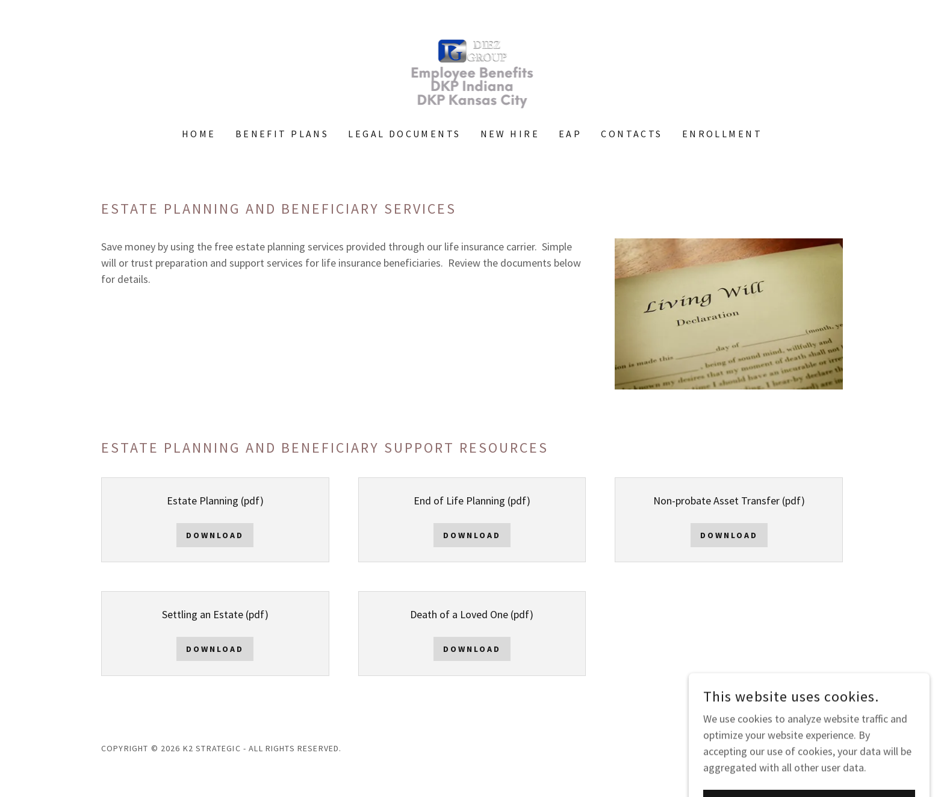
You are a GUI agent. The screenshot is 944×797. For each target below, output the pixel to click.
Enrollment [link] (722, 134)
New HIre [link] (509, 134)
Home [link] (199, 134)
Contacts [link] (631, 134)
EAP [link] (570, 134)
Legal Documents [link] (404, 134)
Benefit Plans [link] (282, 134)
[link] (471, 71)
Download (215, 535)
